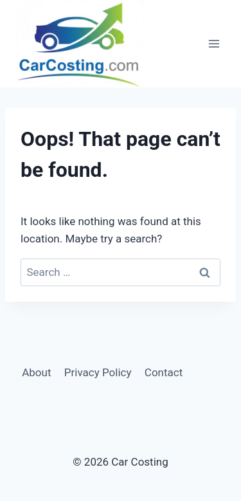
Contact (164, 372)
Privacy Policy (98, 372)
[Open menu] (214, 43)
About (36, 372)
